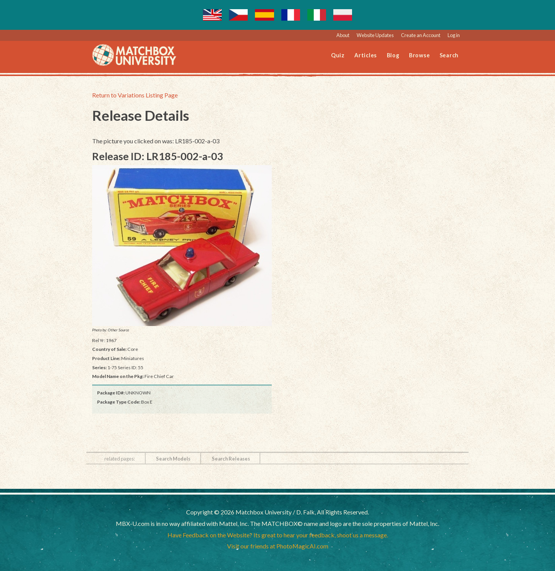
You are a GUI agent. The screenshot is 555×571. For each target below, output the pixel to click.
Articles (365, 55)
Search (449, 55)
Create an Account (420, 35)
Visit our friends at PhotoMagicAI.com (277, 546)
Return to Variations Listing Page (135, 95)
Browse (419, 55)
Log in (454, 35)
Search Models (173, 459)
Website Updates (375, 35)
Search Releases (231, 459)
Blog (393, 55)
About (342, 35)
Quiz (338, 55)
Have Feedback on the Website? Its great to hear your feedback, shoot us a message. (277, 535)
